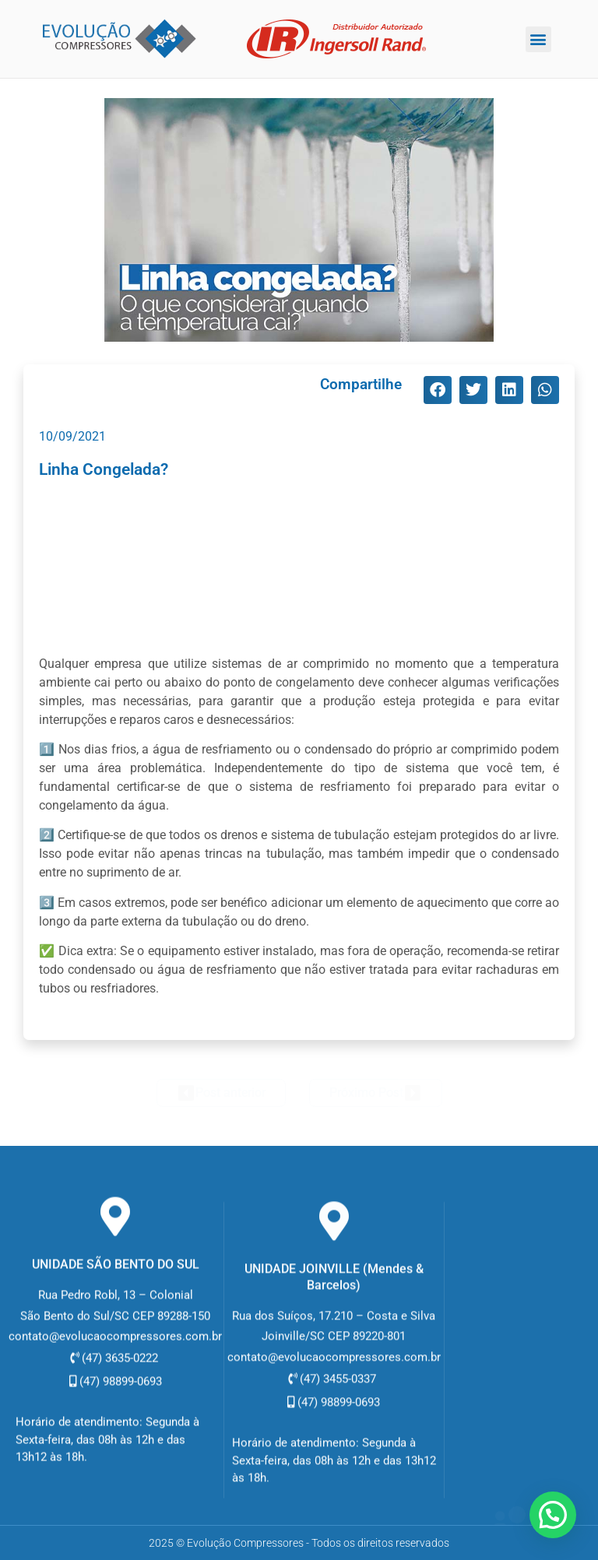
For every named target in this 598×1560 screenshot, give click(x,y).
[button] (538, 39)
